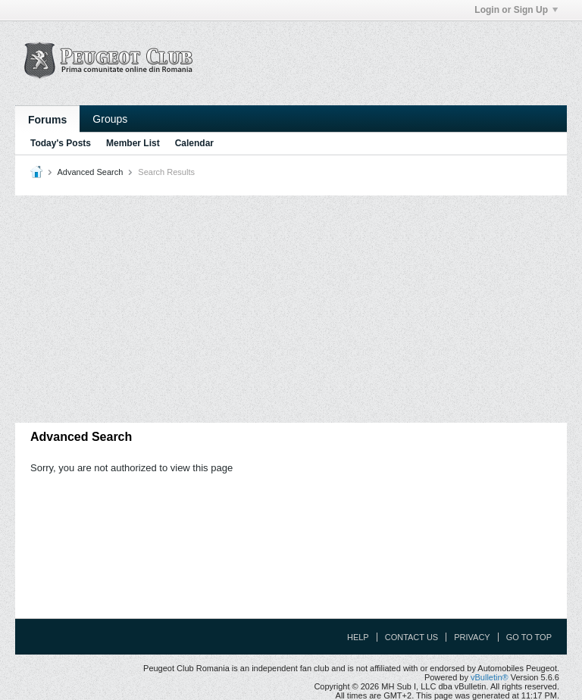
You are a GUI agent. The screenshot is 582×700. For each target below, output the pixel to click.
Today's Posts (60, 143)
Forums (47, 120)
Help (358, 637)
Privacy (472, 637)
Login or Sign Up (516, 10)
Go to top (529, 637)
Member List (133, 143)
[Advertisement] (291, 309)
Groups (109, 119)
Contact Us (412, 637)
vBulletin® (489, 677)
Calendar (194, 143)
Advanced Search (90, 172)
